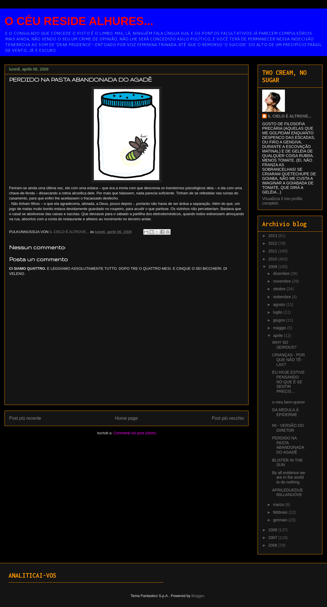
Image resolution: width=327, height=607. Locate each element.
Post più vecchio (228, 418)
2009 (273, 266)
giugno (279, 320)
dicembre (281, 273)
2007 (273, 537)
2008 (273, 530)
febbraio (280, 512)
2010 (273, 259)
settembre (282, 297)
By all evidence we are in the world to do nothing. (288, 477)
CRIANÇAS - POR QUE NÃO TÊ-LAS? (288, 360)
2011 (273, 251)
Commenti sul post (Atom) (134, 433)
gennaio (280, 520)
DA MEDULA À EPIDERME (285, 412)
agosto (279, 304)
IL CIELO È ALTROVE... (289, 116)
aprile (278, 335)
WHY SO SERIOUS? (284, 344)
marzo (279, 504)
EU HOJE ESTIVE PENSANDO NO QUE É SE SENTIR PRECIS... (288, 382)
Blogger (197, 596)
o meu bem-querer (288, 402)
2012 (273, 243)
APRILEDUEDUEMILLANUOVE (287, 492)
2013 (273, 235)
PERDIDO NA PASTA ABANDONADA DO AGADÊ (288, 445)
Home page (126, 418)
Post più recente (25, 418)
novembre (282, 281)
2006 (273, 545)
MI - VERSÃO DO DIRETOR (288, 428)
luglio (278, 312)
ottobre (279, 289)
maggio (280, 328)
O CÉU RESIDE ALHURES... (79, 21)
